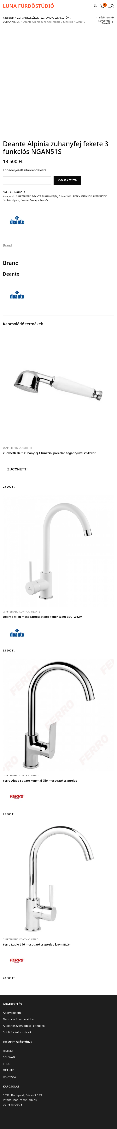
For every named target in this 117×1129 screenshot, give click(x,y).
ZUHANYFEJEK (11, 21)
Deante (25, 200)
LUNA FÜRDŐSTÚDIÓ (28, 5)
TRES (6, 1064)
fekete (33, 200)
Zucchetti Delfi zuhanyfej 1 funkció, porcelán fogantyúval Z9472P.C (49, 453)
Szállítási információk (17, 1032)
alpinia (16, 200)
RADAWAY (9, 1077)
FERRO (34, 775)
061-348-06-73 (12, 1104)
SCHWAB (9, 1057)
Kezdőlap (8, 17)
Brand (7, 245)
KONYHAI (24, 611)
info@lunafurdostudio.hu (20, 1100)
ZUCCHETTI (25, 448)
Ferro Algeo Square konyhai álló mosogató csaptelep (40, 780)
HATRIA (8, 1051)
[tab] (7, 247)
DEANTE (36, 196)
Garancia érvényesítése (18, 1019)
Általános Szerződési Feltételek (24, 1026)
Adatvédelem (12, 1013)
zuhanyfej (43, 200)
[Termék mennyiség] (24, 180)
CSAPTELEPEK (23, 196)
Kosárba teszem (67, 180)
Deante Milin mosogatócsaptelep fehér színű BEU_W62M (42, 617)
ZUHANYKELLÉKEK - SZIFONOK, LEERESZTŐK (43, 17)
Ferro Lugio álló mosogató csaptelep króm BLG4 (37, 944)
